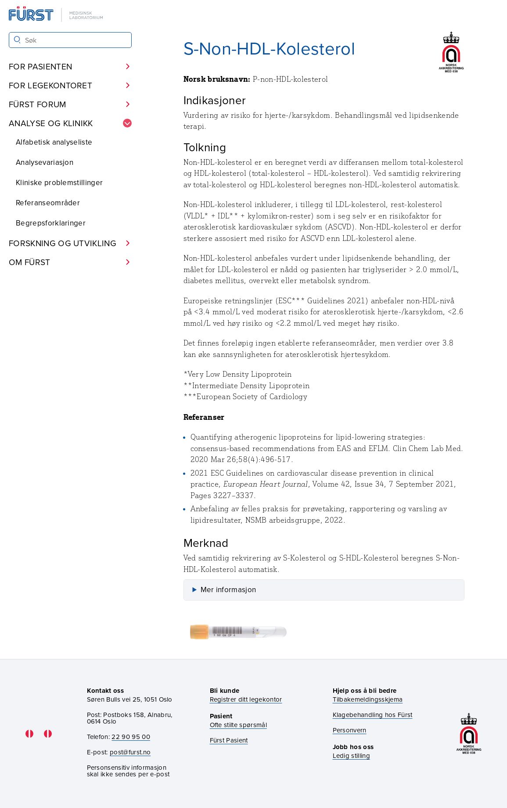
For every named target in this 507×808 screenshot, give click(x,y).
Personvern (350, 730)
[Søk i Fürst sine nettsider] (70, 40)
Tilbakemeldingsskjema (368, 699)
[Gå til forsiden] (56, 14)
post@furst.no (130, 752)
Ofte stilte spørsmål (238, 724)
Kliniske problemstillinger (59, 182)
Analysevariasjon (44, 162)
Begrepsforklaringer (51, 223)
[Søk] (17, 39)
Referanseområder (48, 202)
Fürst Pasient (229, 740)
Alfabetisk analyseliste (54, 142)
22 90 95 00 (130, 736)
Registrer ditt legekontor (246, 699)
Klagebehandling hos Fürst (373, 714)
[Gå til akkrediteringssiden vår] (469, 733)
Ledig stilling (351, 755)
